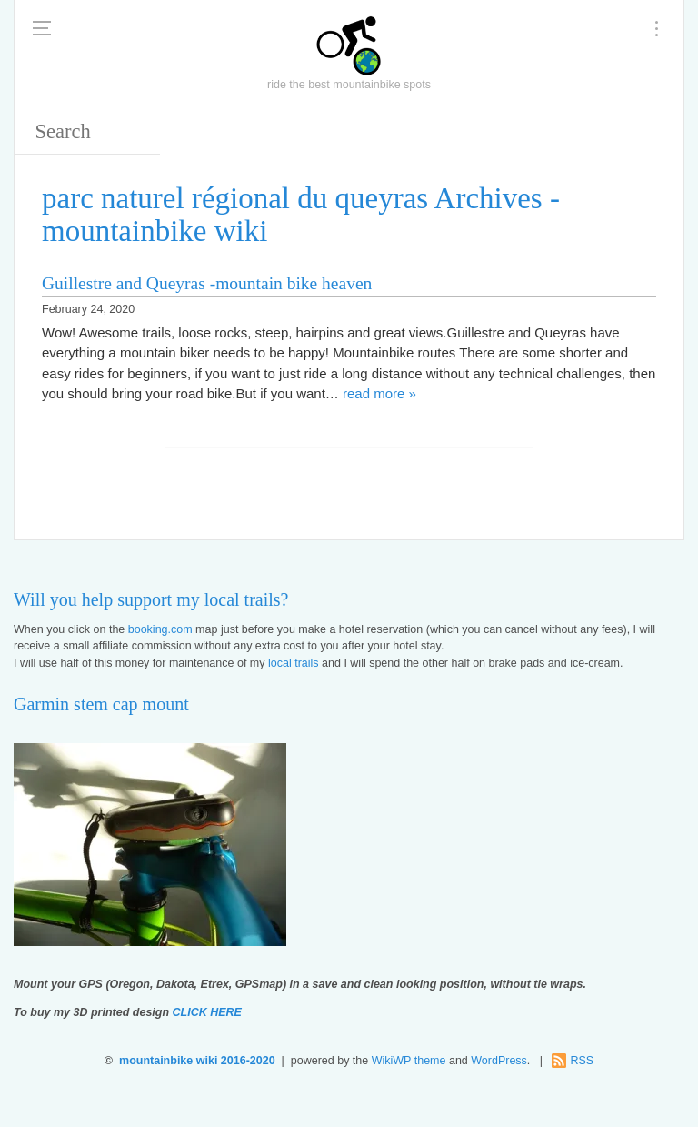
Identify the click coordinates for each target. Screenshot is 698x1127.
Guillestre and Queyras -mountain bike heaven (207, 283)
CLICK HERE (207, 1012)
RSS (581, 1060)
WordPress (499, 1060)
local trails (293, 663)
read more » (379, 393)
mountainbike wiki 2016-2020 (197, 1060)
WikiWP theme (409, 1060)
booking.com (160, 629)
